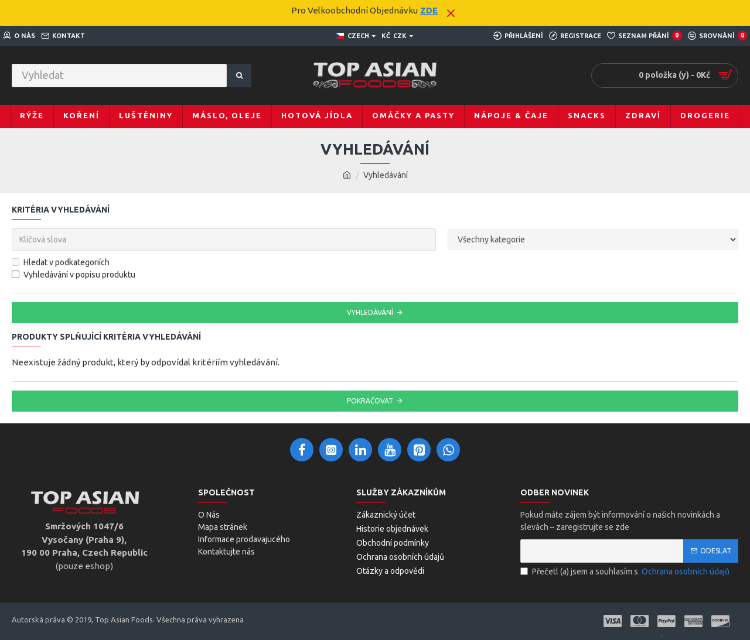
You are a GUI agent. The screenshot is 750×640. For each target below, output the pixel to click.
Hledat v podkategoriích (61, 262)
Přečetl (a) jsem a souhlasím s (625, 572)
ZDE (429, 10)
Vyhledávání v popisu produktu (73, 274)
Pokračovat (370, 401)
